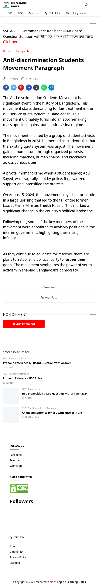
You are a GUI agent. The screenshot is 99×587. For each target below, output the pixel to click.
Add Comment (23, 324)
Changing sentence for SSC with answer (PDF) (52, 412)
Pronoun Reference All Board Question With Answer (37, 363)
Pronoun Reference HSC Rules (22, 378)
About (13, 546)
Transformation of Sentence (42, 408)
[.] (72, 5)
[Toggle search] (86, 5)
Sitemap (15, 563)
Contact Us (16, 552)
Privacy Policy (18, 557)
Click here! (11, 41)
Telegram (15, 460)
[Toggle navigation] (93, 5)
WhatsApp (16, 466)
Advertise (34, 13)
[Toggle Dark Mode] (80, 5)
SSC (10, 13)
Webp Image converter (78, 13)
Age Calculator (52, 13)
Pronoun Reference (19, 358)
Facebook (16, 455)
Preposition (34, 389)
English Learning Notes (71, 582)
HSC (20, 13)
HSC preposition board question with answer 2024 (54, 393)
